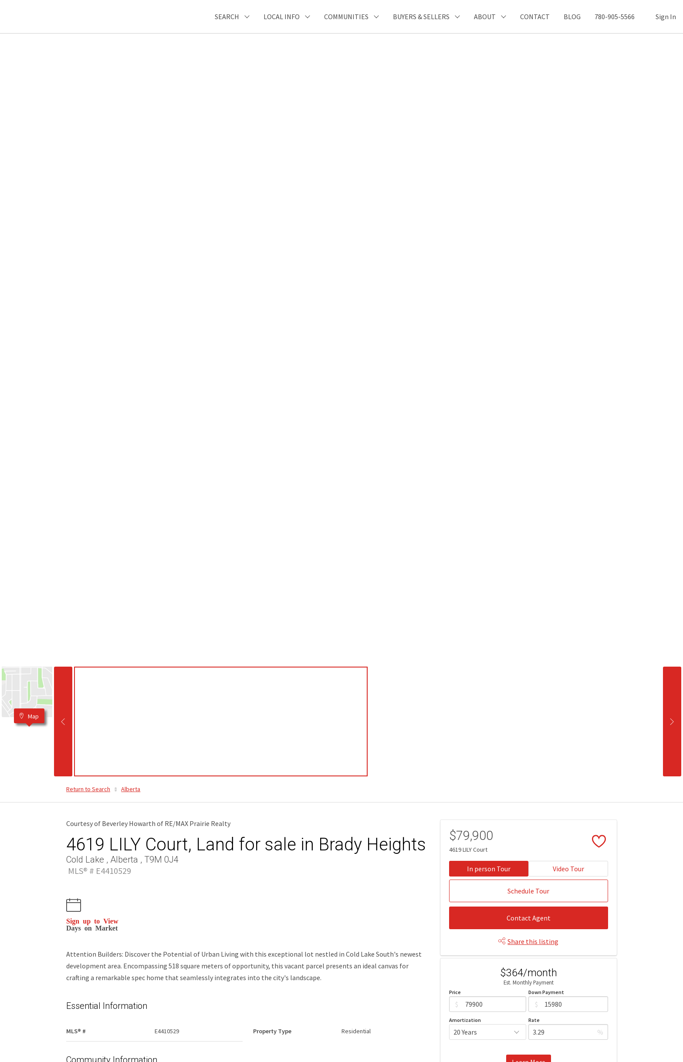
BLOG (572, 16)
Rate (534, 1020)
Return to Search (88, 789)
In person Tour (489, 868)
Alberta (130, 789)
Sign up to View (92, 920)
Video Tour (568, 868)
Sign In (666, 16)
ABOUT (485, 16)
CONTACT (535, 16)
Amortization (465, 1020)
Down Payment (546, 992)
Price (455, 992)
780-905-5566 (615, 16)
